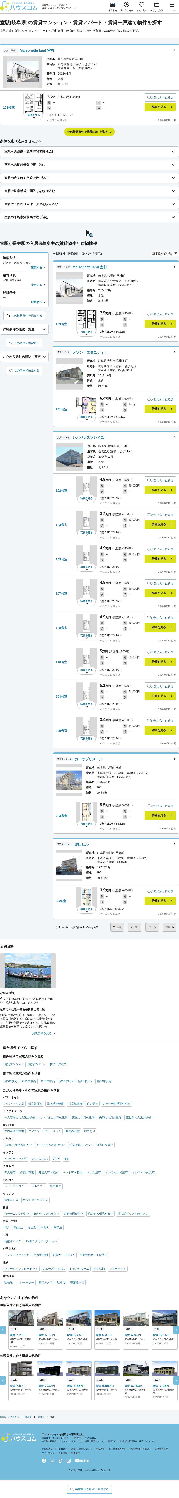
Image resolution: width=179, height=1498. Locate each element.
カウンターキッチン (35, 1199)
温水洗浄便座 (55, 1103)
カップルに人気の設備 (54, 1117)
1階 (6, 1227)
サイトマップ (48, 1453)
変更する (36, 267)
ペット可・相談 (72, 1172)
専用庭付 (55, 1186)
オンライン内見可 (143, 1172)
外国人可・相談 (48, 1172)
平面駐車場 (77, 1282)
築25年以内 (85, 1081)
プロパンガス (39, 1158)
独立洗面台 (35, 1103)
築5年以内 (10, 1081)
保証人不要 (27, 1172)
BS (66, 1158)
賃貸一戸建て (58, 1064)
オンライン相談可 (116, 1172)
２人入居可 (94, 1172)
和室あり (89, 1131)
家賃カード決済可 (64, 1254)
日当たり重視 (104, 1144)
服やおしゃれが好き (46, 1213)
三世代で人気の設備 (138, 1117)
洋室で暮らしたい (80, 1144)
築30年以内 (104, 1081)
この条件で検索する (26, 343)
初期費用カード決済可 (94, 1254)
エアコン (34, 1131)
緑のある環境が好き (100, 1213)
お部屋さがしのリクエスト (54, 1449)
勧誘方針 (100, 1449)
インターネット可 (15, 1158)
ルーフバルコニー (15, 1186)
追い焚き (92, 1103)
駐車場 (61, 1282)
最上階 (32, 1227)
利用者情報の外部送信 (140, 1449)
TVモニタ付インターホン (41, 1241)
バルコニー (38, 1186)
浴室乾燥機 (75, 1103)
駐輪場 (8, 1282)
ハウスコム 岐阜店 (57, 120)
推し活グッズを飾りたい (133, 1213)
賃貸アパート (36, 1064)
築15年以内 (48, 1081)
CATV (56, 1158)
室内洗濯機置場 (14, 1131)
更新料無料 (41, 1254)
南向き (45, 1227)
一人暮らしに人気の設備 (19, 1117)
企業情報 (63, 1453)
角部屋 (58, 1227)
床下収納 (99, 1268)
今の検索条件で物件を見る (87, 132)
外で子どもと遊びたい (51, 1144)
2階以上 (18, 1227)
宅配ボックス (12, 1241)
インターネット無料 (17, 1254)
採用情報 (75, 1453)
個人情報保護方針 (117, 1449)
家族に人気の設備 (83, 1117)
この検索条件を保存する (26, 315)
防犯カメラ (46, 1282)
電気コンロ (11, 1199)
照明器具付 (73, 1131)
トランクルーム (79, 1268)
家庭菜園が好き (73, 1213)
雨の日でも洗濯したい (18, 1144)
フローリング (52, 1131)
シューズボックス (53, 1268)
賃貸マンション (14, 1064)
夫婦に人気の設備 (110, 1117)
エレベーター (25, 1282)
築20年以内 (66, 1081)
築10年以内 (29, 1081)
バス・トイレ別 (14, 1103)
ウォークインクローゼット (21, 1268)
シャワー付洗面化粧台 (117, 1103)
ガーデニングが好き (17, 1213)
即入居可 (10, 1172)
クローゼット (117, 1268)
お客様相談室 (161, 1449)
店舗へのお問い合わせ (81, 1449)
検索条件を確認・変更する (92, 1489)
